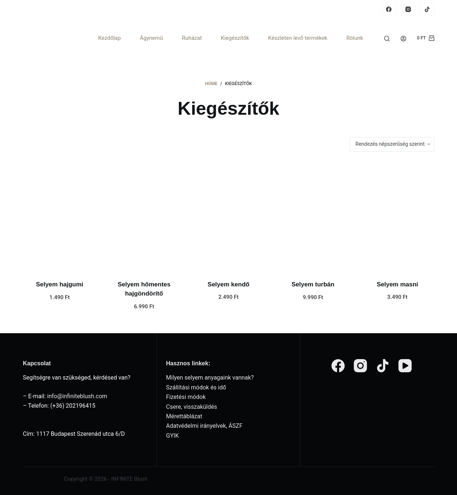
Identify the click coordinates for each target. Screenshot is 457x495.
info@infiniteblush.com (77, 396)
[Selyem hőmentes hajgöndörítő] (144, 216)
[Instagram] (408, 9)
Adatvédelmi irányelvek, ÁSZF (204, 425)
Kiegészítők (235, 38)
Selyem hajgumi (59, 284)
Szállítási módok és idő (196, 387)
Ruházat (192, 38)
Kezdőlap (109, 38)
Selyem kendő (228, 284)
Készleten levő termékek (297, 38)
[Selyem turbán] (313, 216)
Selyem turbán (313, 284)
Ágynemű (151, 38)
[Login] (403, 38)
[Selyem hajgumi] (59, 216)
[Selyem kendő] (228, 216)
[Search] (387, 38)
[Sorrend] (392, 144)
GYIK (172, 435)
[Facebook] (389, 9)
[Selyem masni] (397, 216)
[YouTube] (405, 365)
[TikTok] (427, 9)
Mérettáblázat (184, 416)
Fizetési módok (186, 396)
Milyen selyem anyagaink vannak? (210, 377)
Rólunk (355, 38)
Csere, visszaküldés (191, 406)
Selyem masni (397, 284)
